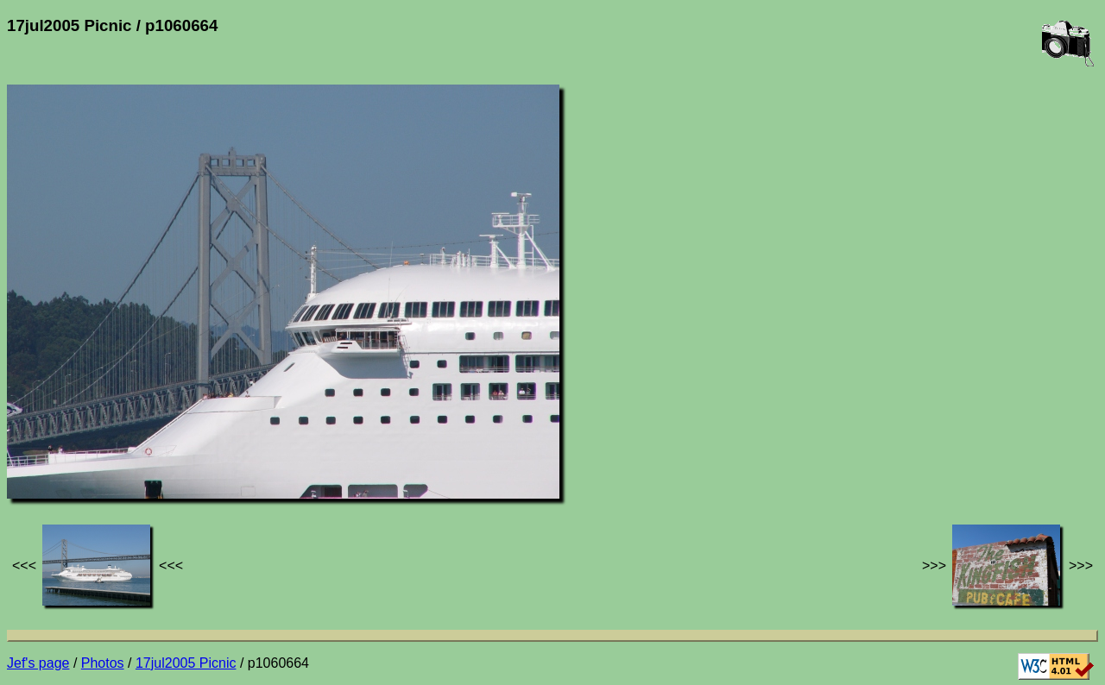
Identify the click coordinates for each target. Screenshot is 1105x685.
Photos (102, 663)
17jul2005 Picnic (186, 663)
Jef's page (38, 663)
